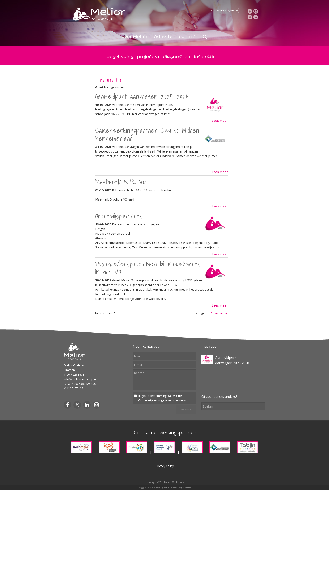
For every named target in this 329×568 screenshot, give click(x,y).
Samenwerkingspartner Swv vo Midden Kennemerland (147, 134)
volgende (221, 313)
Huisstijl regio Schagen (180, 487)
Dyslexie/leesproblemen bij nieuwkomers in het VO (148, 267)
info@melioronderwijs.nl (80, 379)
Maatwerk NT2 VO (120, 181)
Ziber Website (154, 487)
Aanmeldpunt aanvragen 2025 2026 (142, 96)
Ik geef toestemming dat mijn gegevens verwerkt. (162, 398)
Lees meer (220, 121)
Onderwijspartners (119, 215)
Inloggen (142, 487)
